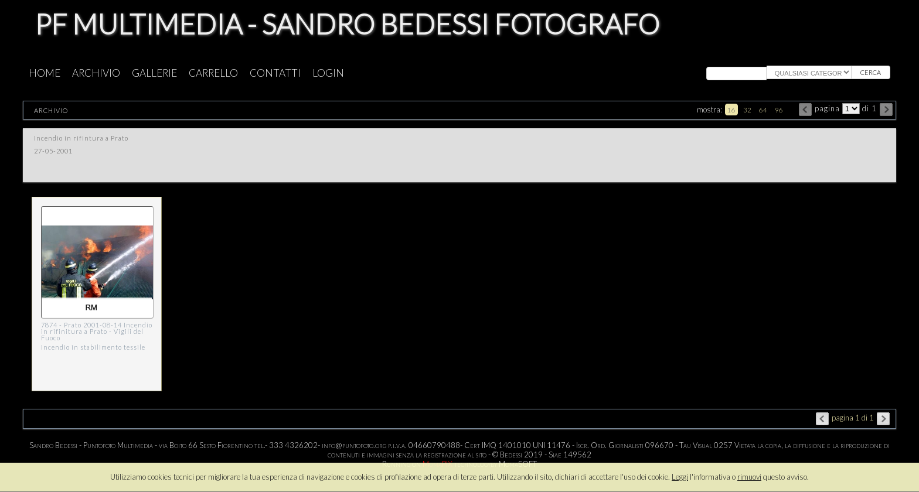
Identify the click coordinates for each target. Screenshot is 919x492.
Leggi (680, 476)
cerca (870, 72)
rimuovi (749, 476)
